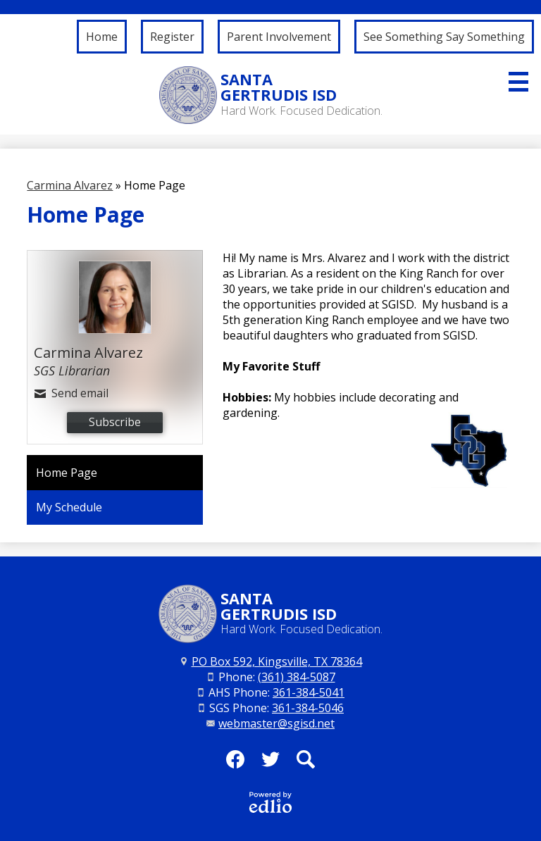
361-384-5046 (308, 708)
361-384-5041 (308, 692)
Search (305, 763)
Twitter (270, 763)
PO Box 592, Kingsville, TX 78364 (277, 661)
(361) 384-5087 (296, 677)
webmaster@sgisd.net (276, 723)
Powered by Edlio (270, 802)
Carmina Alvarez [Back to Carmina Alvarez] (70, 185)
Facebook (235, 763)
